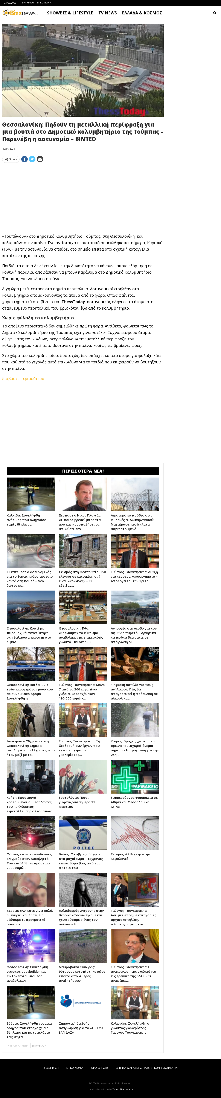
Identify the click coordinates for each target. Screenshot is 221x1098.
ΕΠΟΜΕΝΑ (39, 1045)
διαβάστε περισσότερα (23, 378)
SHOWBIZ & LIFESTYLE (70, 13)
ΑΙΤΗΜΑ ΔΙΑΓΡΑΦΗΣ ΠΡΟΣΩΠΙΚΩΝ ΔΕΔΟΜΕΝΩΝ (147, 1068)
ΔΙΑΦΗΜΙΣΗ (27, 2)
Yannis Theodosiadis (123, 1089)
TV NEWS (107, 13)
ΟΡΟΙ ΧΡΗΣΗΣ (99, 1068)
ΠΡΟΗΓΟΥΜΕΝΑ (18, 1045)
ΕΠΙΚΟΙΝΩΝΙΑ (44, 2)
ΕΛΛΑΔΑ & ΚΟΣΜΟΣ (142, 13)
